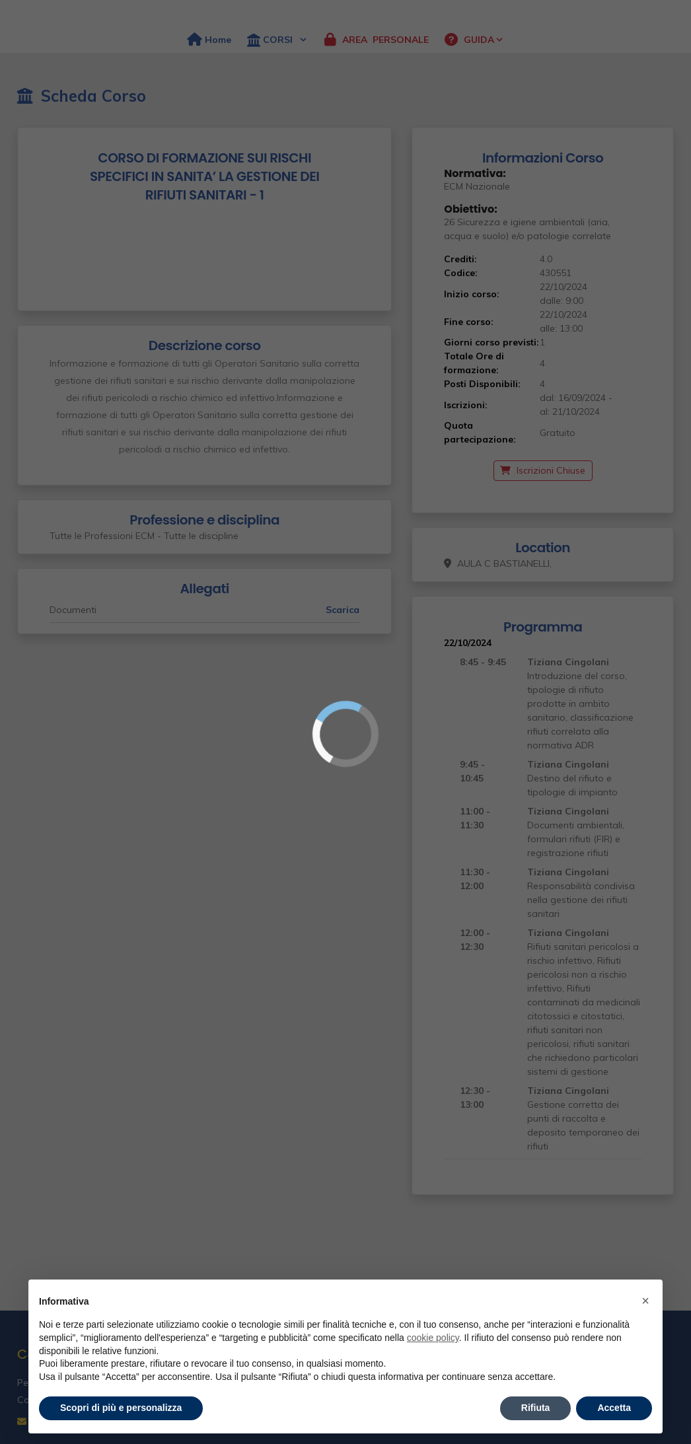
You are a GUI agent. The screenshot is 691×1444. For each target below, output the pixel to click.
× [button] (645, 1300)
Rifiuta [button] (535, 1407)
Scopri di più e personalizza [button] (121, 1407)
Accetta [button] (614, 1407)
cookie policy (433, 1337)
